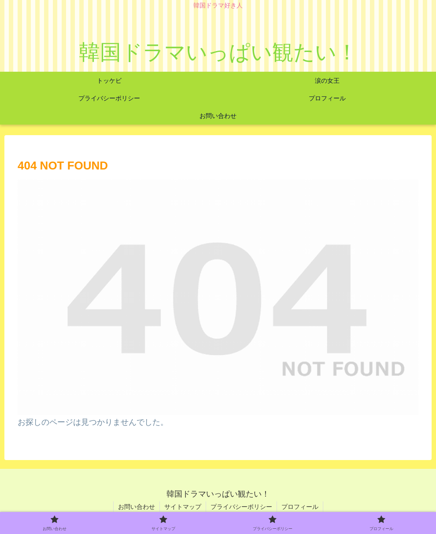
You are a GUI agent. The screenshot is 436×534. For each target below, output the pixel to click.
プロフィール (299, 506)
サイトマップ (182, 506)
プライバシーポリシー (241, 506)
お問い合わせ (136, 506)
